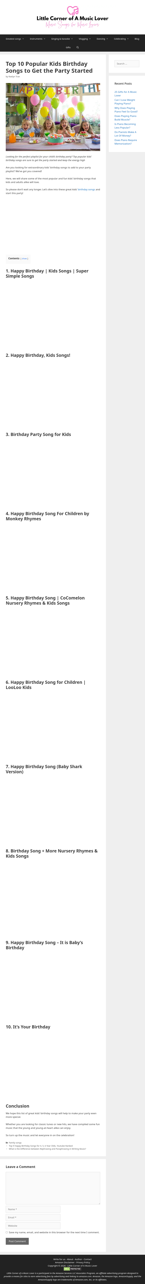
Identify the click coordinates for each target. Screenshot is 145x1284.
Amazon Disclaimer (64, 1262)
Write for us (59, 1259)
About (70, 1259)
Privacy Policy (83, 1262)
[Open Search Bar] (77, 47)
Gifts (68, 47)
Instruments (39, 38)
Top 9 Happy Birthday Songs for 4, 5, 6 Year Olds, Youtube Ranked (41, 1145)
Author (78, 1259)
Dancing (104, 38)
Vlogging (86, 38)
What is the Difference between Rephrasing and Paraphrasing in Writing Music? (47, 1148)
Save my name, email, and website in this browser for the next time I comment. (54, 1232)
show (24, 258)
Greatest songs (16, 38)
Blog (137, 38)
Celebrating (123, 38)
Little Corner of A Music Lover (82, 1265)
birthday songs (86, 189)
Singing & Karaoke (63, 38)
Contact (88, 1259)
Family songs (15, 1142)
